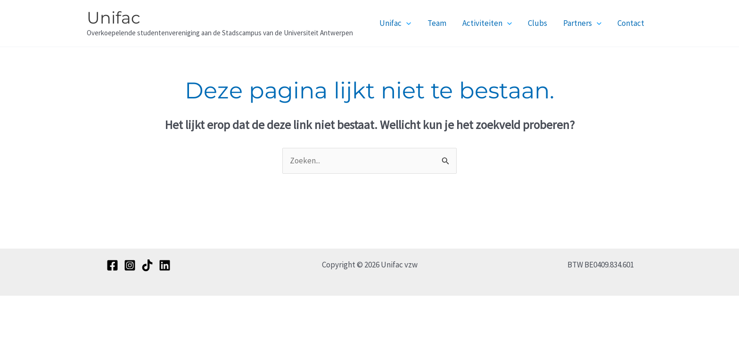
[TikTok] (147, 265)
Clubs (537, 23)
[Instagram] (130, 265)
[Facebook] (112, 265)
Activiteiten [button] (487, 23)
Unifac (113, 18)
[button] (406, 23)
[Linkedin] (165, 265)
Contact (630, 23)
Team (436, 23)
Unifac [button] (395, 23)
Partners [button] (582, 23)
